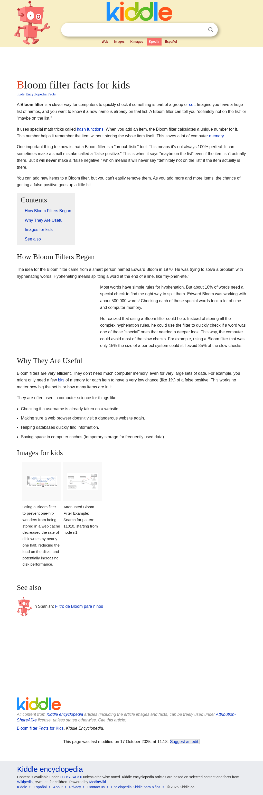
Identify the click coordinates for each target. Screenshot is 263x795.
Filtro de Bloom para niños (79, 606)
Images (119, 41)
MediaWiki (97, 782)
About (58, 787)
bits (61, 380)
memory (216, 136)
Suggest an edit (184, 741)
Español (171, 41)
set (191, 104)
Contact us (96, 787)
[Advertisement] (131, 62)
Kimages (136, 41)
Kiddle (22, 787)
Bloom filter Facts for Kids (40, 728)
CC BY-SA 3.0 (71, 777)
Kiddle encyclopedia (64, 714)
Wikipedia (25, 782)
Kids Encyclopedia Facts (36, 94)
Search (210, 29)
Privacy (75, 787)
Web (105, 41)
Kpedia (154, 41)
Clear (200, 29)
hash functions (90, 129)
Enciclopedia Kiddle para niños (135, 787)
